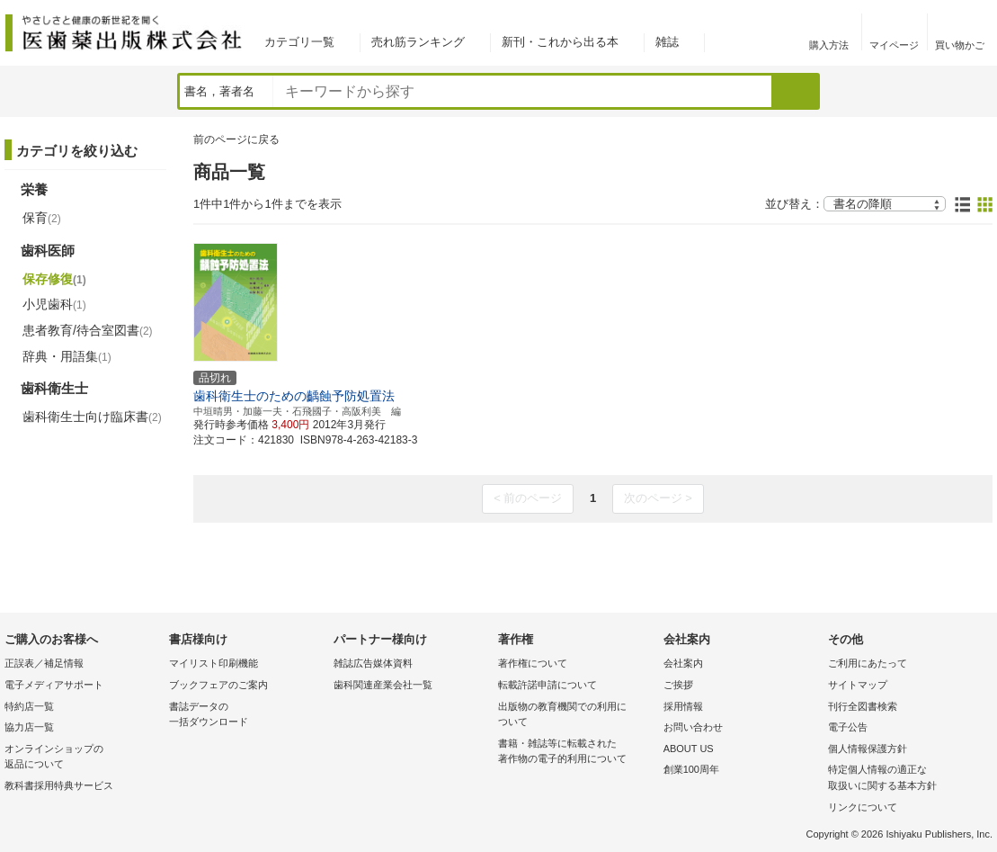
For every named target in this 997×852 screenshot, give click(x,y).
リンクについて (862, 807)
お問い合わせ (693, 727)
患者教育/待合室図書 (87, 330)
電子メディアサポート (53, 684)
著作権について (532, 663)
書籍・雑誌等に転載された (576, 752)
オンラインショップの (82, 758)
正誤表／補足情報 (44, 663)
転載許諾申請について (547, 684)
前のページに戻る (236, 139)
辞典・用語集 (66, 356)
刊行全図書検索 (862, 706)
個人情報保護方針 (867, 748)
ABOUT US (688, 748)
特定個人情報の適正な (906, 779)
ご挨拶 (678, 684)
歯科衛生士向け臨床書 (92, 416)
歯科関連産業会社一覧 (383, 684)
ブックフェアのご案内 (218, 684)
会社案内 (683, 663)
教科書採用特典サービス (58, 785)
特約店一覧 (29, 706)
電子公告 (848, 727)
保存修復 (54, 279)
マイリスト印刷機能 (213, 663)
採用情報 (683, 706)
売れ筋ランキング (418, 42)
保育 (41, 218)
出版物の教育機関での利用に (576, 716)
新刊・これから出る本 (560, 42)
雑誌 (667, 42)
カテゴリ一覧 (299, 42)
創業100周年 (691, 769)
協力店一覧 (29, 727)
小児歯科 (54, 304)
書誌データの (247, 716)
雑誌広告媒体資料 (373, 663)
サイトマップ (857, 684)
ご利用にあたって (867, 663)
